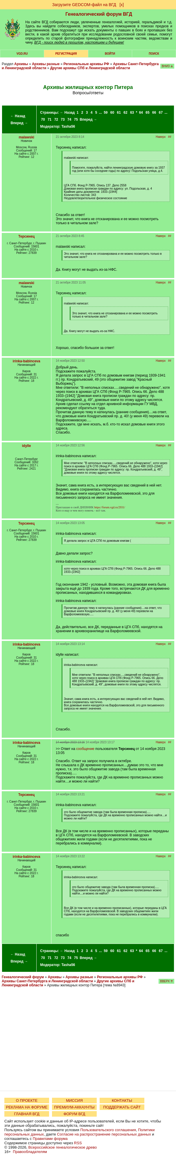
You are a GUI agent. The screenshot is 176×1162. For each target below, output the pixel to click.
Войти (110, 53)
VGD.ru (22, 53)
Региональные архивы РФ (86, 64)
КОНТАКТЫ (122, 1100)
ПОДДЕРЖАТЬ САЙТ (122, 1107)
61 (119, 113)
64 (141, 113)
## (169, 136)
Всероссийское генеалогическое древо (62, 1147)
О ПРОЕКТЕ (26, 1100)
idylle (26, 446)
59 (105, 113)
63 (132, 113)
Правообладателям (30, 1151)
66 (154, 113)
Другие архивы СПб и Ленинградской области (90, 68)
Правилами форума (50, 1138)
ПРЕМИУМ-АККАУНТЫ (74, 1107)
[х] (121, 4)
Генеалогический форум (23, 977)
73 (62, 119)
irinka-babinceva (26, 361)
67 (161, 113)
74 (69, 119)
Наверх (161, 136)
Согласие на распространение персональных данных (104, 1134)
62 (125, 113)
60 (112, 113)
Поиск (154, 53)
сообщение (85, 749)
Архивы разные (46, 64)
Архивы (21, 64)
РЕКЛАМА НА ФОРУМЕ (26, 1107)
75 (76, 119)
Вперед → (19, 123)
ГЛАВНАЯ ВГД (26, 1114)
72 (56, 119)
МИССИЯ (74, 1100)
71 (49, 119)
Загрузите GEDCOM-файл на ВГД (84, 4)
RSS (78, 1143)
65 (147, 113)
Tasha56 (68, 126)
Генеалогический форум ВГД (98, 14)
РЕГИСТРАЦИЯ (66, 53)
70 (43, 119)
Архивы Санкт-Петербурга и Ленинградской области (47, 981)
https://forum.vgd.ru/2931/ (109, 507)
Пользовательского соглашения (108, 1130)
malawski (26, 137)
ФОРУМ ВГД (74, 1114)
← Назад (17, 116)
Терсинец (26, 236)
